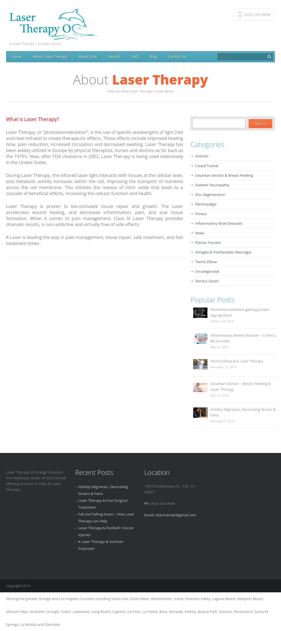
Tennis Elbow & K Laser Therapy (236, 361)
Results (114, 56)
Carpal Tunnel (206, 165)
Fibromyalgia (206, 204)
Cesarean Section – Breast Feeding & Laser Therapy (240, 386)
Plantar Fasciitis (208, 242)
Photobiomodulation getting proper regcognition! (239, 312)
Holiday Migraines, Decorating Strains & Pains (243, 412)
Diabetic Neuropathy (212, 184)
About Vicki (87, 56)
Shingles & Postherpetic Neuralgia (223, 252)
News (199, 232)
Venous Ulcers (207, 280)
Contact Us (177, 56)
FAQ (134, 56)
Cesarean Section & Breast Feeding (224, 175)
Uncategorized (207, 271)
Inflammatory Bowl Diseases (218, 223)
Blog (153, 56)
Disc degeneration (210, 194)
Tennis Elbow (206, 261)
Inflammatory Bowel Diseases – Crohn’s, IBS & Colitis (243, 338)
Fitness (201, 213)
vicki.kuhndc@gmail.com (175, 514)
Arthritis (202, 156)
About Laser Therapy (50, 56)
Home (17, 56)
